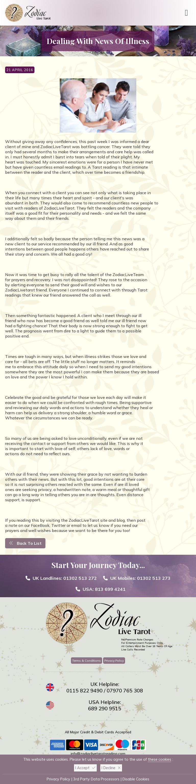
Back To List (25, 543)
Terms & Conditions (86, 660)
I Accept (85, 768)
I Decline (111, 768)
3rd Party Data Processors (96, 779)
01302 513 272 (80, 578)
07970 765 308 (125, 690)
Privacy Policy (114, 660)
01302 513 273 (153, 578)
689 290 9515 (104, 708)
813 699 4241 (110, 589)
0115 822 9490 (84, 690)
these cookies (159, 759)
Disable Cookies (135, 779)
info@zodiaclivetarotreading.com (98, 753)
